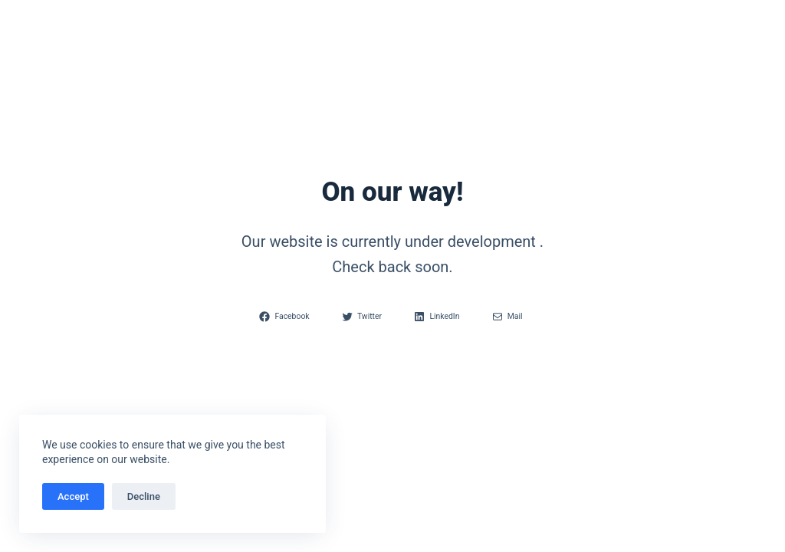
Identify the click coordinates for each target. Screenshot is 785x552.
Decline (143, 496)
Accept (73, 496)
